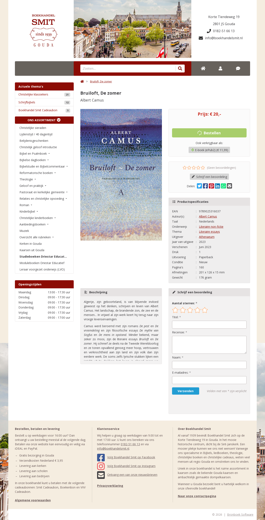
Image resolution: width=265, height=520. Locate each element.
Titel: (175, 317)
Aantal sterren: (183, 303)
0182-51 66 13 (221, 31)
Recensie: (178, 332)
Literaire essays (209, 232)
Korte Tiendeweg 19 (224, 17)
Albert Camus (208, 216)
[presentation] (198, 404)
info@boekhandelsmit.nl (221, 38)
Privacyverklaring (110, 486)
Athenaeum (206, 237)
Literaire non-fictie (211, 227)
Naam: (176, 357)
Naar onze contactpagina (197, 496)
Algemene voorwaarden (33, 500)
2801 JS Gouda (224, 24)
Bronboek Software (240, 514)
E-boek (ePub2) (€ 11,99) (209, 150)
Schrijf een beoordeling (209, 177)
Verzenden (186, 391)
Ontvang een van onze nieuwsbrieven (127, 475)
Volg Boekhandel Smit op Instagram (126, 466)
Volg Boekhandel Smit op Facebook (126, 457)
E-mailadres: (180, 372)
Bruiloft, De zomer (101, 81)
